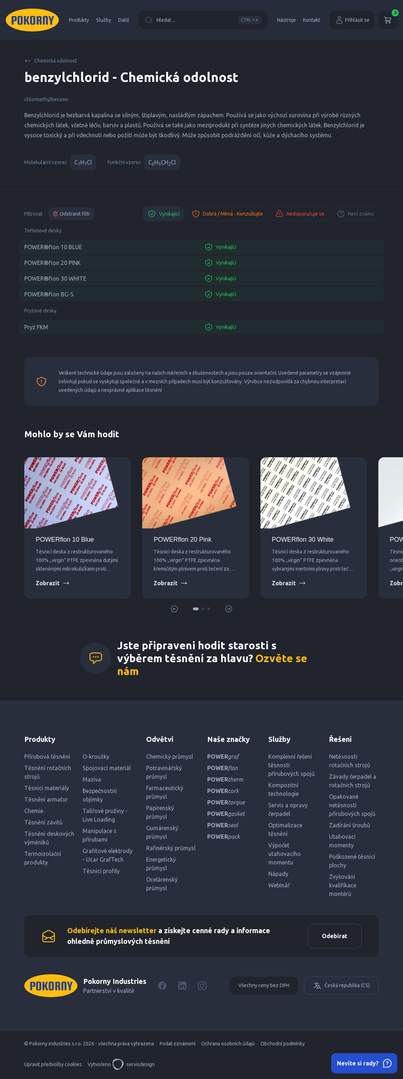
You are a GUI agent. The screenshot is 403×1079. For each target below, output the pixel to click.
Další (123, 20)
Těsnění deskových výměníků (49, 838)
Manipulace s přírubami (99, 835)
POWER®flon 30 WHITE (55, 278)
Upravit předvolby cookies (53, 1065)
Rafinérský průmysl (170, 848)
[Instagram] (202, 986)
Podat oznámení (177, 1044)
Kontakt (311, 20)
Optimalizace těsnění (285, 829)
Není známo (355, 214)
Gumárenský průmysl (162, 832)
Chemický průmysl (169, 756)
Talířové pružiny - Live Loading (105, 815)
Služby (103, 20)
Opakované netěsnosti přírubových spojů (352, 805)
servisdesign (133, 1064)
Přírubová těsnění (47, 756)
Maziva (92, 779)
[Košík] (388, 20)
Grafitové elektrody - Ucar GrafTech (108, 855)
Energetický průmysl (161, 863)
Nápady (278, 874)
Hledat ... (203, 20)
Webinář (279, 885)
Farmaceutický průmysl (164, 792)
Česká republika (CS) (341, 986)
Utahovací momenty (342, 840)
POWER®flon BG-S (49, 294)
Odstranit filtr (71, 214)
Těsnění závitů (43, 822)
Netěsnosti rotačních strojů (349, 760)
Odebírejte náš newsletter (111, 931)
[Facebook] (162, 986)
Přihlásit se (352, 20)
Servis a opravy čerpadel (288, 809)
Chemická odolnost (50, 60)
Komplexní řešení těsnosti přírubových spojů (291, 765)
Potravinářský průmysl (164, 772)
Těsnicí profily (101, 871)
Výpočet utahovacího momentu (284, 854)
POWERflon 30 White (303, 539)
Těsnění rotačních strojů (47, 772)
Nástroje (286, 20)
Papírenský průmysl (160, 812)
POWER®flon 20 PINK (52, 263)
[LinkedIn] (182, 986)
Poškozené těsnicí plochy (352, 860)
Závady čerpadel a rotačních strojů (352, 780)
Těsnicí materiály (46, 788)
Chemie (33, 811)
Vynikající (163, 214)
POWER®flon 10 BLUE (53, 247)
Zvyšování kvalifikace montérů (342, 885)
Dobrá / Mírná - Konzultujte (227, 214)
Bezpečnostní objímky (100, 795)
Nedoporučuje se (299, 214)
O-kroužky (96, 756)
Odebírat (334, 936)
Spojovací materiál (107, 768)
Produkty (79, 20)
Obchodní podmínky (282, 1044)
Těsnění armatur (46, 799)
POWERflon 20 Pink (183, 539)
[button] (196, 608)
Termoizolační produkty (42, 858)
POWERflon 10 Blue (65, 539)
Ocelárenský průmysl (162, 883)
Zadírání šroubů (349, 825)
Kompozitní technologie (283, 789)
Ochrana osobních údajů (228, 1044)
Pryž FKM (36, 327)
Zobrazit (53, 583)
